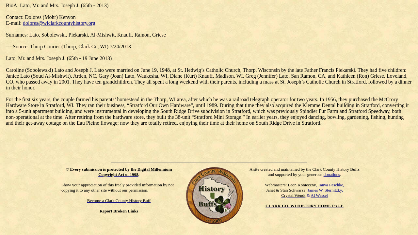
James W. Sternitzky (325, 190)
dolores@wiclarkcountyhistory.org (59, 23)
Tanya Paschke (330, 184)
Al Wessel (319, 195)
